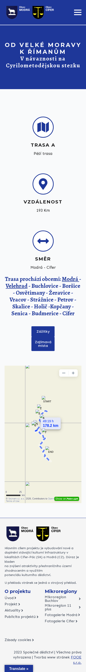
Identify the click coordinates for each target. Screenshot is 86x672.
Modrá (70, 279)
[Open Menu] (77, 12)
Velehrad (17, 286)
